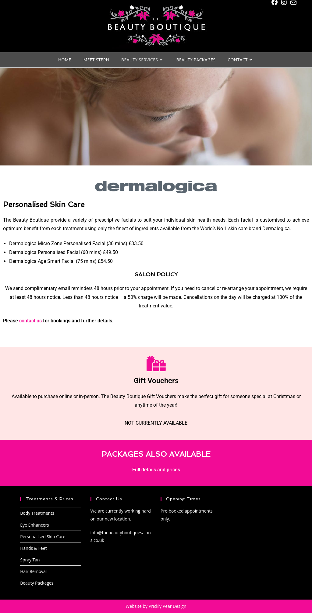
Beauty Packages (36, 583)
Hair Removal (33, 571)
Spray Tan (30, 560)
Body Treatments (37, 513)
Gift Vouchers (156, 380)
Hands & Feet (33, 548)
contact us (30, 321)
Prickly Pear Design (167, 606)
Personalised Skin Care (42, 536)
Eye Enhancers (34, 525)
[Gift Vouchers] (156, 363)
